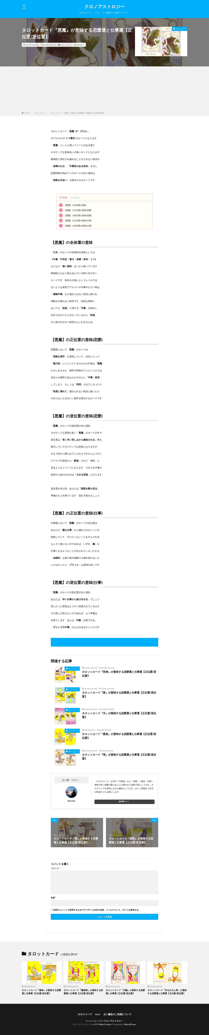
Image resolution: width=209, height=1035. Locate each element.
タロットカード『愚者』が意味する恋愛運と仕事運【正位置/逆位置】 (119, 735)
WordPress (130, 1024)
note (97, 12)
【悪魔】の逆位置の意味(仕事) (75, 226)
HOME (27, 113)
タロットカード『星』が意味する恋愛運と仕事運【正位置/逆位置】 (119, 694)
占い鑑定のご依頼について (115, 12)
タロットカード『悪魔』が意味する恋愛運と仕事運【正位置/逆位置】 (78, 113)
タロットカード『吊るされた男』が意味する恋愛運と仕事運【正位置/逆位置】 (167, 992)
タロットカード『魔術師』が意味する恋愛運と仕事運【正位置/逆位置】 (83, 992)
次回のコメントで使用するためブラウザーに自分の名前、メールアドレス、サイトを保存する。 (96, 910)
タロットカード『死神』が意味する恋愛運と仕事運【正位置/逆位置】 (119, 673)
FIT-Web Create (103, 1024)
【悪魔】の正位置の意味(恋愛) (75, 210)
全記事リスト (124, 801)
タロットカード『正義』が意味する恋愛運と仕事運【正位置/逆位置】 (125, 992)
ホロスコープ (85, 12)
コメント (55, 868)
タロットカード (66, 45)
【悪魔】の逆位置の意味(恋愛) (75, 215)
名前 (53, 898)
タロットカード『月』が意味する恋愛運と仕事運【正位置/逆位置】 (119, 715)
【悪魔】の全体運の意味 (72, 205)
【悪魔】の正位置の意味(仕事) (75, 220)
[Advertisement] (104, 89)
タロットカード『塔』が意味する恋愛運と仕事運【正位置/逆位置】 (119, 756)
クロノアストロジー (104, 6)
